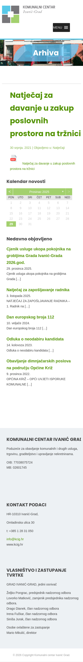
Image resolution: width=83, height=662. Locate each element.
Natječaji (59, 147)
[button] (57, 27)
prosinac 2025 (39, 192)
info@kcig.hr (15, 539)
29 (11, 224)
